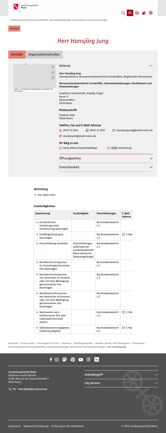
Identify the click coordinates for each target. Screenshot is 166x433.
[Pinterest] (72, 359)
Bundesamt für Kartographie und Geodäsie (36, 89)
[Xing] (105, 359)
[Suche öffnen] (123, 13)
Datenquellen (18, 91)
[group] (34, 78)
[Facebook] (50, 359)
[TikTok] (113, 359)
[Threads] (88, 359)
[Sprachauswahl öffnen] (151, 13)
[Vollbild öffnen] (53, 78)
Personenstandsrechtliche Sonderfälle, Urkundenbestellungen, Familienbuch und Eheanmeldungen (59, 20)
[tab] (16, 55)
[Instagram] (56, 359)
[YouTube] (80, 359)
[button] (14, 29)
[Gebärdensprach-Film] (144, 13)
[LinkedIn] (96, 359)
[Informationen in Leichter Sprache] (137, 13)
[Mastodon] (64, 359)
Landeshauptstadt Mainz (144, 426)
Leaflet (16, 89)
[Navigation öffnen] (130, 13)
